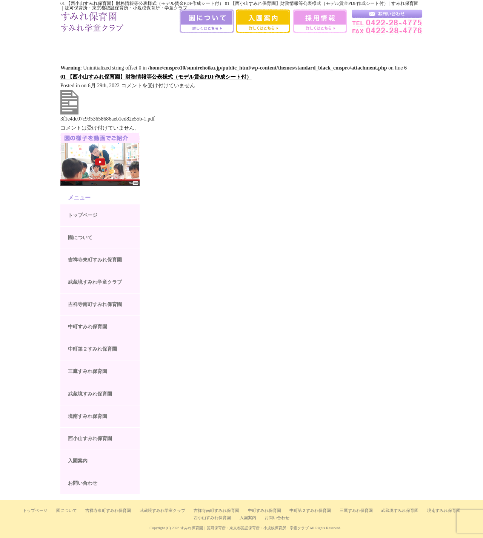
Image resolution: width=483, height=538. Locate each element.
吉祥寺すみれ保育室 (80, 45)
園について (80, 237)
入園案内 (78, 461)
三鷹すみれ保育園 (241, 45)
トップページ (82, 215)
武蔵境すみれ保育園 (281, 45)
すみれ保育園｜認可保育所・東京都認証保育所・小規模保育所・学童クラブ (244, 528)
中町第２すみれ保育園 (92, 349)
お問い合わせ (82, 483)
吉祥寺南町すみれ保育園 (120, 45)
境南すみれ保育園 (322, 45)
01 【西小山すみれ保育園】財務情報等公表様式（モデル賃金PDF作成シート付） (156, 77)
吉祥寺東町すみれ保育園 (95, 260)
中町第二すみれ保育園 (201, 45)
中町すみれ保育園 (161, 45)
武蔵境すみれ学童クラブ (401, 45)
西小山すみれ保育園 (360, 45)
